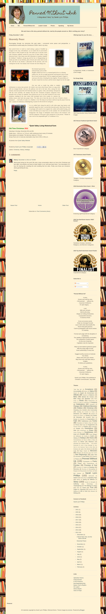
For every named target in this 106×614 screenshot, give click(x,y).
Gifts (75, 430)
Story (76, 482)
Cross (93, 411)
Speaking (61, 25)
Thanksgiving (77, 485)
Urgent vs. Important (80, 489)
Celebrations (80, 404)
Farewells (79, 423)
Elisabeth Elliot (90, 417)
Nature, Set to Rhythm (80, 585)
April (78, 562)
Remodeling (92, 469)
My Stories (71, 25)
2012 (77, 532)
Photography (86, 461)
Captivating (86, 402)
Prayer (80, 463)
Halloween (78, 436)
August (79, 551)
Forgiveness (91, 424)
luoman (70, 610)
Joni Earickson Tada (83, 447)
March (79, 564)
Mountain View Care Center (90, 452)
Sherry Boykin (78, 588)
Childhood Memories (90, 406)
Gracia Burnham (78, 432)
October (79, 546)
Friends (86, 426)
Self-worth (91, 475)
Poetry (94, 461)
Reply (15, 170)
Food (83, 424)
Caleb (80, 402)
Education (79, 417)
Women (93, 491)
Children (80, 408)
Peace (77, 459)
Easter (95, 415)
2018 (77, 517)
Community (93, 410)
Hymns (75, 441)
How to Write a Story (89, 439)
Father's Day (87, 423)
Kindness (76, 449)
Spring (85, 479)
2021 (77, 509)
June (78, 557)
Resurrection (83, 471)
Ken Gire (92, 447)
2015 (77, 525)
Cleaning (76, 410)
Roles (90, 471)
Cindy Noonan (78, 579)
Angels (82, 393)
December (80, 534)
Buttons (75, 402)
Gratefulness (88, 432)
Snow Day (83, 477)
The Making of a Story (90, 485)
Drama (93, 413)
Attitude (76, 395)
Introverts (76, 443)
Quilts (85, 467)
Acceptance (89, 389)
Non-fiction (86, 456)
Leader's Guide (42, 25)
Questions (79, 467)
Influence (91, 441)
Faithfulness (85, 421)
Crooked (86, 411)
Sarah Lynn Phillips (79, 502)
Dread (75, 415)
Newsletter (78, 456)
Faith (75, 421)
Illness (82, 441)
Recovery (76, 469)
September (80, 549)
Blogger (82, 610)
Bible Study (77, 398)
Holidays (27, 149)
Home (12, 25)
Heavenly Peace (81, 541)
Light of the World (85, 449)
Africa (85, 391)
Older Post (65, 205)
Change (76, 406)
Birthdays (87, 398)
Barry (75, 397)
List (93, 449)
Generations (89, 428)
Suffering (76, 484)
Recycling (84, 469)
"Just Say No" (78, 389)
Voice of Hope (78, 590)
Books (81, 400)
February (80, 567)
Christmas (17, 149)
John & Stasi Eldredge (86, 445)
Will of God (83, 491)
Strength (93, 482)
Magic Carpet (83, 450)
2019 (77, 514)
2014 (77, 527)
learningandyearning (79, 583)
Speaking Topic (92, 477)
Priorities (77, 465)
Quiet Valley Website (24, 140)
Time (78, 487)
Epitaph (76, 419)
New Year (94, 454)
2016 (77, 522)
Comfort (84, 410)
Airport (75, 393)
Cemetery (92, 404)
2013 (77, 530)
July (78, 554)
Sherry (16, 160)
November (80, 544)
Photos (53, 25)
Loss (75, 451)
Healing (86, 436)
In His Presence (78, 581)
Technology (90, 484)
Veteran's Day (92, 489)
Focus (77, 424)
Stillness (92, 479)
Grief (75, 434)
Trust (91, 487)
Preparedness (90, 463)
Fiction (95, 423)
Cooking (79, 411)
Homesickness (77, 439)
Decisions (76, 413)
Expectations (91, 419)
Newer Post (13, 205)
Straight (86, 482)
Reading (91, 467)
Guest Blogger (93, 434)
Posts (77, 283)
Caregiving (94, 402)
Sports (78, 479)
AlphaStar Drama (79, 578)
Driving (88, 415)
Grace (91, 430)
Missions (79, 452)
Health (92, 436)
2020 (77, 512)
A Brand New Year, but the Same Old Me (84, 537)
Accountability (78, 391)
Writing (76, 493)
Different (85, 413)
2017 (77, 520)
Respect (76, 471)
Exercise (82, 419)
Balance (91, 395)
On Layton (77, 587)
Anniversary (90, 393)
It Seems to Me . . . (86, 443)
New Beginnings (81, 454)
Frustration (94, 426)
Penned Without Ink (29, 25)
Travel (84, 487)
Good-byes (83, 430)
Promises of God (90, 465)
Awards (85, 395)
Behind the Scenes (88, 397)
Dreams (81, 415)
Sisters (76, 477)
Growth (82, 434)
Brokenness (91, 400)
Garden (78, 428)
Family (94, 421)
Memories (93, 451)
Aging (92, 391)
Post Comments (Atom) (43, 211)
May (78, 559)
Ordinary (94, 456)
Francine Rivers (77, 426)
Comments (78, 286)
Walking (76, 491)
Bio (19, 25)
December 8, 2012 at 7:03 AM (27, 160)
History (22, 149)
